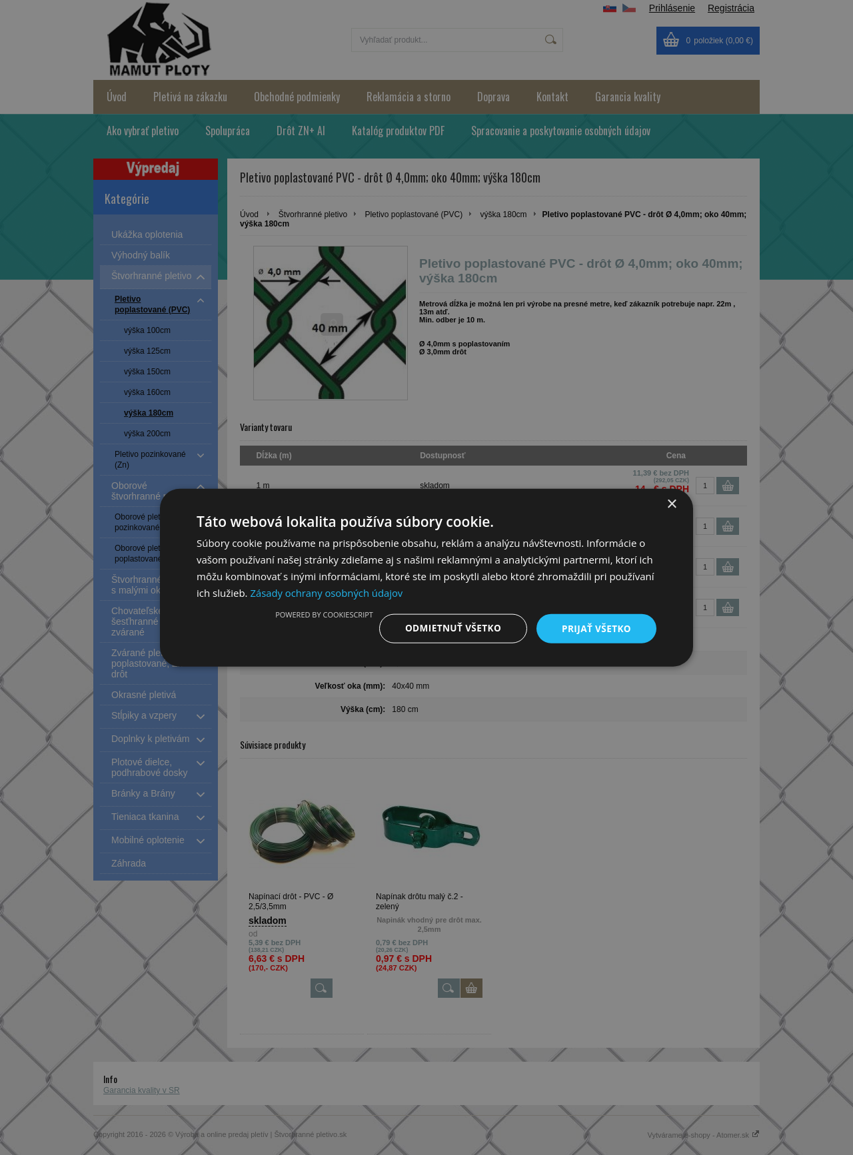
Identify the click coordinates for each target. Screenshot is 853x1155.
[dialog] (426, 577)
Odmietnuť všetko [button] (449, 627)
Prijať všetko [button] (595, 627)
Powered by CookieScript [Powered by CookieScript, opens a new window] (320, 614)
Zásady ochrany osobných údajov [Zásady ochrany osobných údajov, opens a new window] (327, 592)
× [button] (671, 504)
